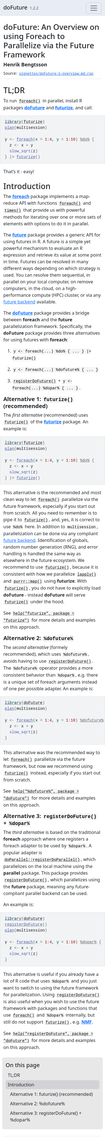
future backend (19, 302)
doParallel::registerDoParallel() (42, 860)
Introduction (21, 1085)
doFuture (15, 7)
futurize (64, 108)
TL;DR (14, 1075)
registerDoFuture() (34, 381)
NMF (86, 1022)
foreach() (29, 101)
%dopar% (88, 942)
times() (12, 210)
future (19, 235)
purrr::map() (28, 581)
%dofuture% (92, 720)
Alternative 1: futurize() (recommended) (51, 1094)
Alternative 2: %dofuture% (37, 1104)
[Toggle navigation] (94, 8)
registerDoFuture (23, 924)
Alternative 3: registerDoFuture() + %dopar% (45, 1116)
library (13, 122)
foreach (25, 139)
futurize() (16, 422)
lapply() (86, 574)
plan (9, 128)
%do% (85, 139)
